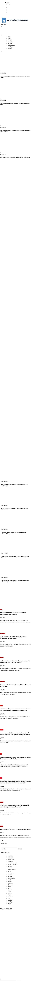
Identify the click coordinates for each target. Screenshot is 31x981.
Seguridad (10, 900)
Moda (9, 888)
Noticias (9, 38)
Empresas (10, 43)
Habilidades (10, 883)
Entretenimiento (11, 878)
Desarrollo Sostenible (12, 864)
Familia (9, 879)
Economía (10, 41)
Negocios (10, 893)
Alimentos (10, 856)
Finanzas (10, 881)
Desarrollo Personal (12, 862)
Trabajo (9, 903)
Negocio (9, 891)
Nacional (10, 40)
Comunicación (11, 859)
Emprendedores (11, 45)
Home (8, 2)
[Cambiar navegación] (1, 26)
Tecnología (10, 46)
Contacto (9, 4)
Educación (10, 868)
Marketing (10, 885)
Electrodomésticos (12, 869)
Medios (9, 886)
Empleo (9, 871)
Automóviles (10, 857)
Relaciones (10, 896)
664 (3, 840)
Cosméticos (10, 861)
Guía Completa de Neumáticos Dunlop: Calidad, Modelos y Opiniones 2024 (15, 157)
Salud (9, 898)
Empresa (10, 874)
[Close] (0, 979)
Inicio (9, 36)
